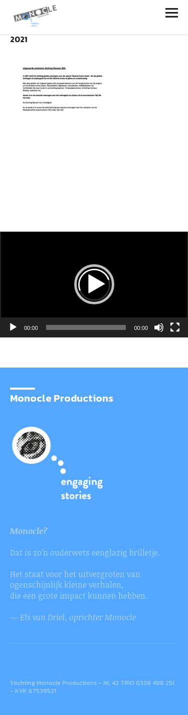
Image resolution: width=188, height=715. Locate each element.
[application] (94, 284)
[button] (94, 284)
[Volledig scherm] (175, 327)
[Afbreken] (159, 327)
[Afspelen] (13, 327)
